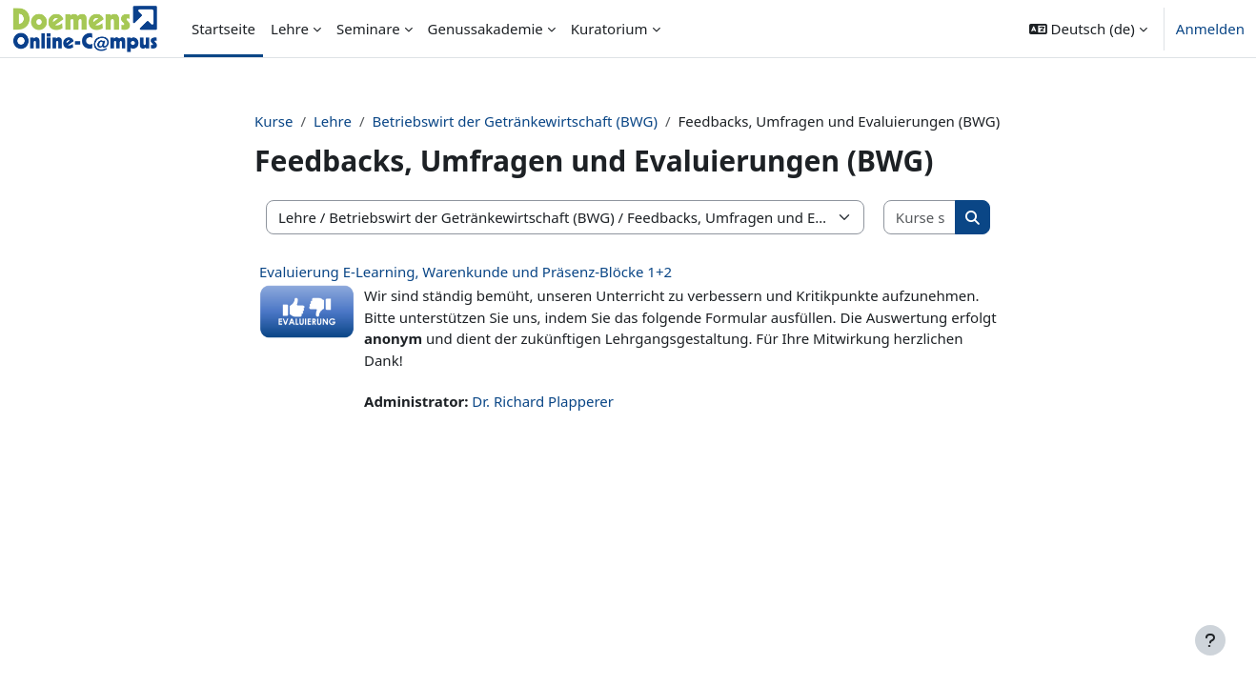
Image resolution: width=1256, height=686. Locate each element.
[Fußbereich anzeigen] (1210, 640)
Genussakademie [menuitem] (485, 28)
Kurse (273, 121)
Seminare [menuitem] (368, 28)
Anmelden (1210, 28)
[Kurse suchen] (920, 217)
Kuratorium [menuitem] (609, 28)
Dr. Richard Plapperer (543, 401)
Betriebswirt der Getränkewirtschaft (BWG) (515, 121)
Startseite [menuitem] (223, 28)
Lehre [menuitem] (290, 28)
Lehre (333, 121)
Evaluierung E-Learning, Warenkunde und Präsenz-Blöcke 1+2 (465, 271)
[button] (1088, 28)
